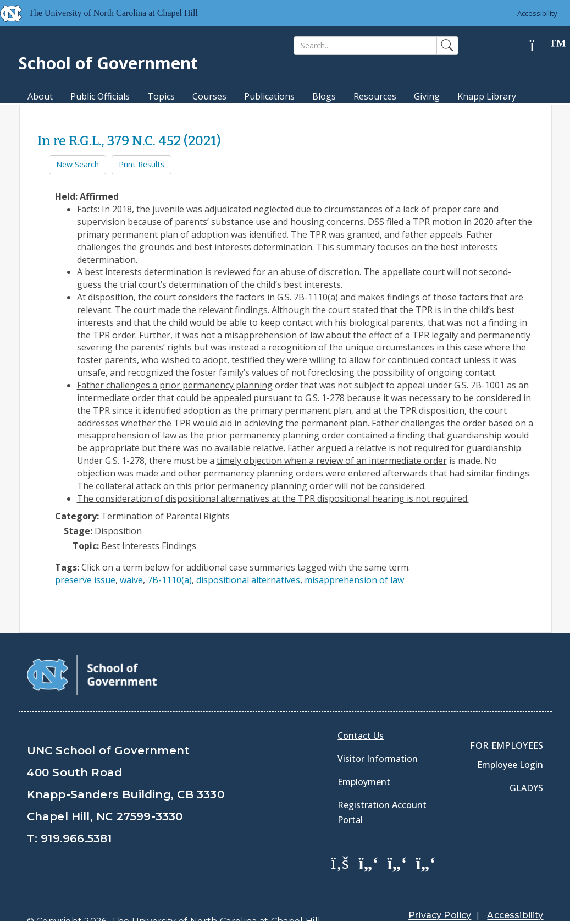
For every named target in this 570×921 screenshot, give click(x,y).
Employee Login (510, 737)
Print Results (141, 164)
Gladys (526, 760)
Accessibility (537, 13)
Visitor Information (377, 731)
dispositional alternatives (248, 580)
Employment (363, 754)
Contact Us (360, 708)
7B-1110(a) (169, 580)
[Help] (540, 46)
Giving (427, 96)
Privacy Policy (439, 887)
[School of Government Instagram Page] (425, 835)
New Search (77, 164)
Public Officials (100, 96)
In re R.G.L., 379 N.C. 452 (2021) (129, 141)
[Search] (365, 45)
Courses (209, 96)
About (40, 96)
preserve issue (85, 580)
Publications (269, 96)
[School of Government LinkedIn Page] (397, 835)
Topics (161, 96)
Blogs (324, 96)
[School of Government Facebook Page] (340, 835)
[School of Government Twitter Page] (368, 835)
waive (131, 580)
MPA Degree (53, 115)
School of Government (108, 63)
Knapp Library (486, 96)
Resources (374, 96)
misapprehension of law (354, 580)
